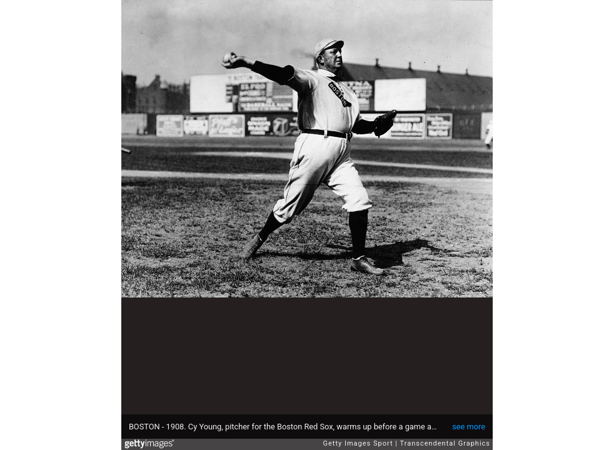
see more (468, 426)
